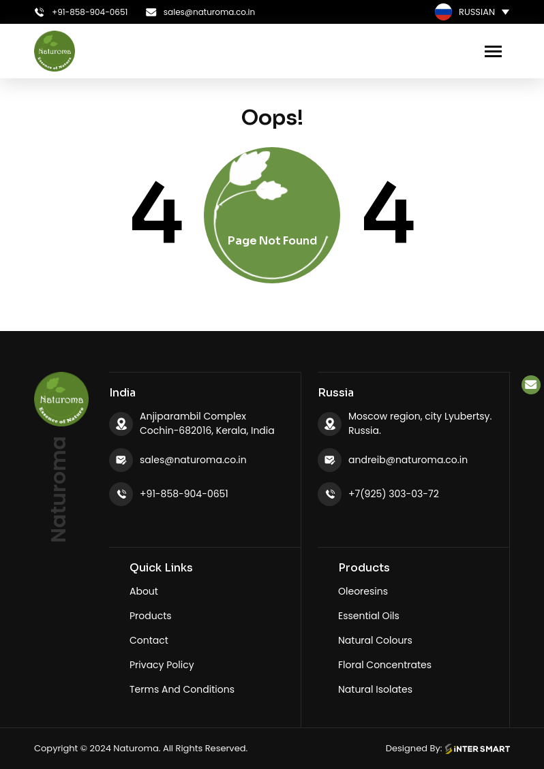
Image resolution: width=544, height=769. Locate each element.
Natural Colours (375, 640)
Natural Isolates (375, 689)
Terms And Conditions (182, 689)
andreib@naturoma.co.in (408, 460)
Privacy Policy (162, 665)
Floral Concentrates (385, 665)
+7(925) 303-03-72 (393, 494)
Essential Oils (368, 616)
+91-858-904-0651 (184, 494)
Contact (149, 640)
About (144, 591)
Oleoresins (363, 591)
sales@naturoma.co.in (193, 460)
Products (151, 616)
